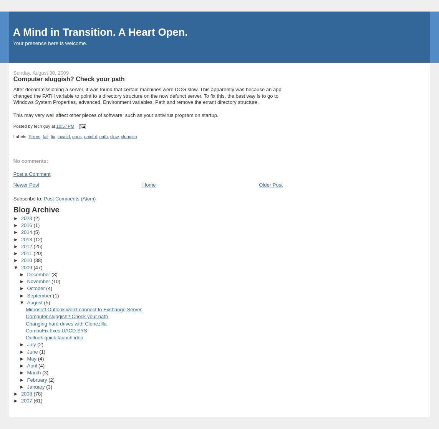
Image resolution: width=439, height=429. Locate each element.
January (36, 387)
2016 (27, 225)
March (34, 373)
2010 (27, 260)
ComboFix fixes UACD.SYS (56, 331)
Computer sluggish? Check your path (67, 316)
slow (114, 136)
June (33, 352)
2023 (27, 218)
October (36, 288)
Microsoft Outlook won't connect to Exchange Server (84, 309)
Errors (34, 136)
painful (90, 136)
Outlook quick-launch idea (54, 338)
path (103, 136)
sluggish (129, 136)
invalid (64, 136)
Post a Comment (32, 174)
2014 (27, 232)
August (35, 302)
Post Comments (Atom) (70, 199)
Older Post (270, 185)
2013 (27, 239)
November (39, 281)
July (32, 344)
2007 (27, 401)
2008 (27, 394)
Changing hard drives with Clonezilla (66, 324)
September (40, 296)
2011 (27, 253)
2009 (27, 267)
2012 (27, 246)
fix (53, 136)
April (32, 366)
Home (149, 185)
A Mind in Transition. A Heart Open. (100, 32)
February (37, 380)
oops (77, 136)
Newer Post (26, 185)
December (39, 274)
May (32, 359)
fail (45, 136)
